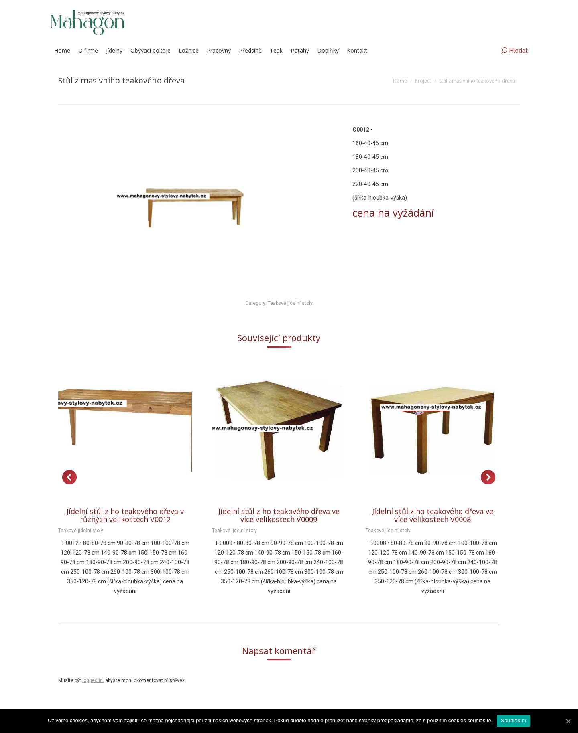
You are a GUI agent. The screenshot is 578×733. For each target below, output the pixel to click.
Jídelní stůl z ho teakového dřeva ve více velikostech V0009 (279, 515)
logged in (92, 680)
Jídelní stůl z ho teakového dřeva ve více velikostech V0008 (432, 515)
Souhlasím (513, 720)
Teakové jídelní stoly (290, 303)
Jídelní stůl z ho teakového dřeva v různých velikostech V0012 (125, 515)
